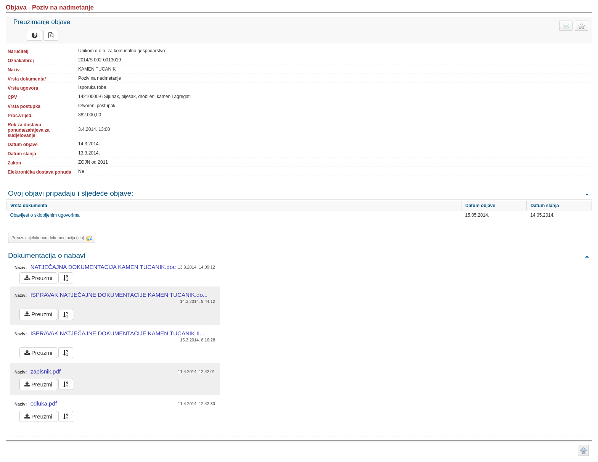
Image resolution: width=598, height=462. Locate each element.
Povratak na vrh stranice (583, 450)
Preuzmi (38, 278)
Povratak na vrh (587, 194)
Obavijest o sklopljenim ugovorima (45, 215)
